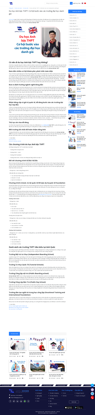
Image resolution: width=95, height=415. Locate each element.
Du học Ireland (74, 42)
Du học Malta (73, 31)
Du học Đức (73, 53)
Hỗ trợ (37, 401)
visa (45, 125)
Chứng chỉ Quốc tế (80, 393)
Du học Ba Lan (74, 45)
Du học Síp (73, 34)
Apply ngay (74, 402)
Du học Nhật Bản (74, 51)
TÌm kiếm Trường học (54, 393)
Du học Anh (25, 8)
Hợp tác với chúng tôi (80, 395)
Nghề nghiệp (39, 395)
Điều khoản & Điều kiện (50, 411)
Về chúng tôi (39, 393)
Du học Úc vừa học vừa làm (15, 141)
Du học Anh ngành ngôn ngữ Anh (57, 352)
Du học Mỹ (73, 23)
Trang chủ (11, 8)
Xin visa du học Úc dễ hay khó (15, 309)
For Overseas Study (19, 385)
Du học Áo (73, 62)
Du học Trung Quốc (75, 40)
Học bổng (52, 398)
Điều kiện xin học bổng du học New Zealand (18, 307)
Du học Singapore (74, 56)
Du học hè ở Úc (12, 139)
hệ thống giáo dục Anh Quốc (45, 194)
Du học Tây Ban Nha (75, 37)
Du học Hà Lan (74, 64)
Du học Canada (74, 18)
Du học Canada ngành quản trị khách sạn (18, 306)
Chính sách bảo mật (39, 411)
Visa (50, 401)
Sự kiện (38, 398)
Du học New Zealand (75, 29)
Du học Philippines (74, 59)
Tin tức (64, 393)
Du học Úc (73, 15)
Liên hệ (58, 411)
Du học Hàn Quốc (74, 48)
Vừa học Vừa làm (53, 403)
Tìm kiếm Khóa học (54, 395)
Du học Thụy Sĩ (74, 26)
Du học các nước (18, 8)
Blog (51, 406)
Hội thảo (64, 395)
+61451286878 (19, 395)
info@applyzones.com (18, 397)
